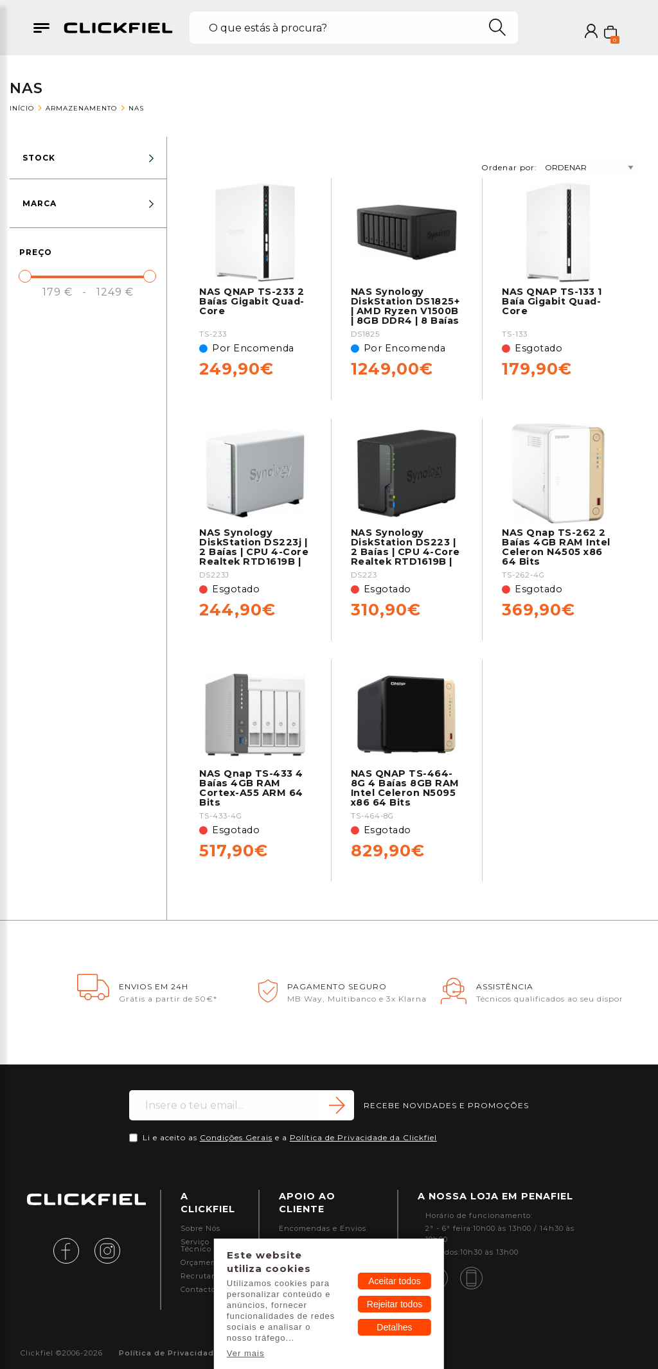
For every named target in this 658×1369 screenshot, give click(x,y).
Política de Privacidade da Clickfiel (363, 1137)
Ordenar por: (560, 167)
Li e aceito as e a (290, 1137)
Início (22, 108)
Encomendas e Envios (322, 1228)
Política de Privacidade (169, 1353)
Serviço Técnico (196, 1246)
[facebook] (72, 1250)
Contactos (200, 1289)
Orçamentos (204, 1262)
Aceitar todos (394, 1281)
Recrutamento (209, 1276)
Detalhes (394, 1327)
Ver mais (246, 1353)
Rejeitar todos (394, 1304)
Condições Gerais (236, 1137)
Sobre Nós (200, 1228)
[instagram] (107, 1250)
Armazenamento (81, 108)
